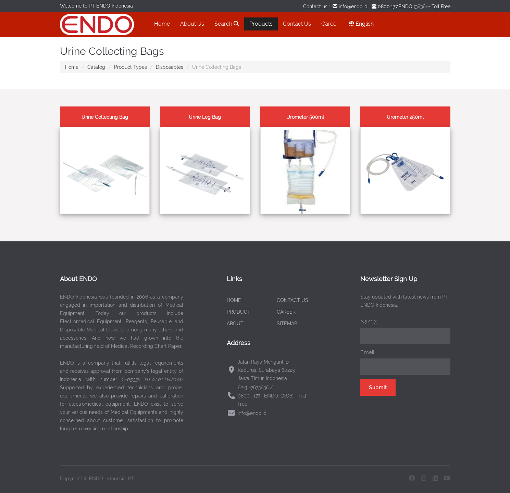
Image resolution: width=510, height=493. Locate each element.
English (361, 24)
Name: (368, 321)
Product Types (130, 67)
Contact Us (297, 24)
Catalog (96, 67)
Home (162, 24)
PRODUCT (238, 312)
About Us (192, 24)
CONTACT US (292, 300)
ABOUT (235, 323)
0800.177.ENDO (395, 6)
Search (226, 24)
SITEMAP (287, 323)
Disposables (169, 67)
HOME (234, 300)
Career (329, 24)
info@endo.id (352, 6)
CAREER (286, 312)
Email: (367, 352)
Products (261, 24)
